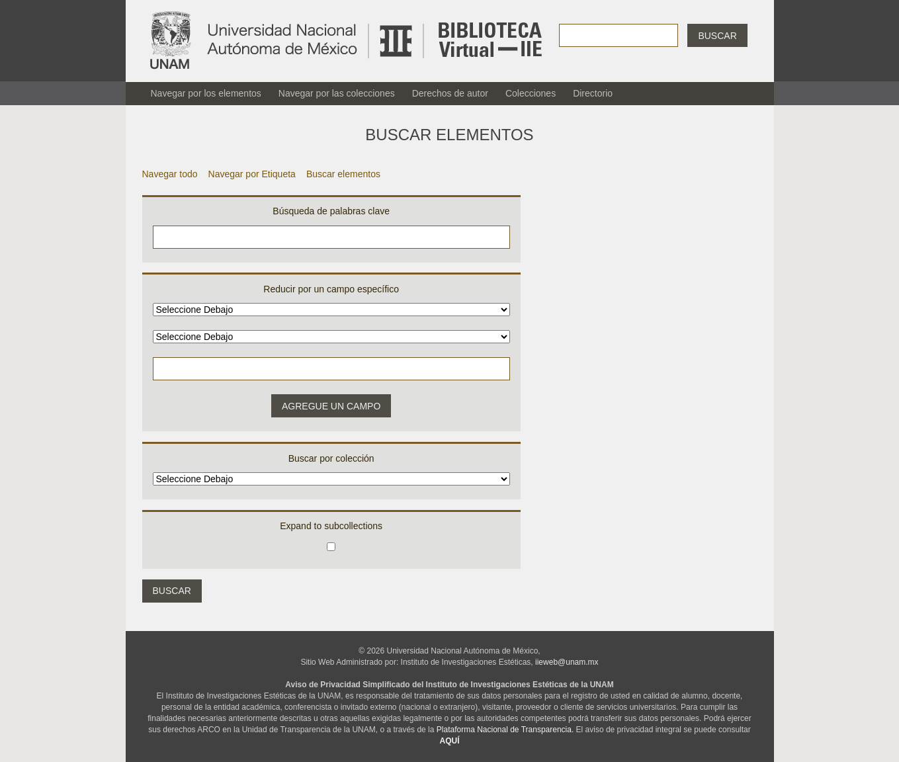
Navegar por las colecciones (336, 93)
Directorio (593, 93)
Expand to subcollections (331, 526)
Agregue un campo (331, 406)
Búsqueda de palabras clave (331, 211)
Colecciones (530, 93)
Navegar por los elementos (206, 93)
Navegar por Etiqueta (252, 174)
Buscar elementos (343, 174)
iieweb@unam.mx (567, 662)
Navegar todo (170, 174)
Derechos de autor (450, 93)
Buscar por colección (331, 458)
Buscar (717, 35)
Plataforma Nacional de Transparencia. (505, 729)
